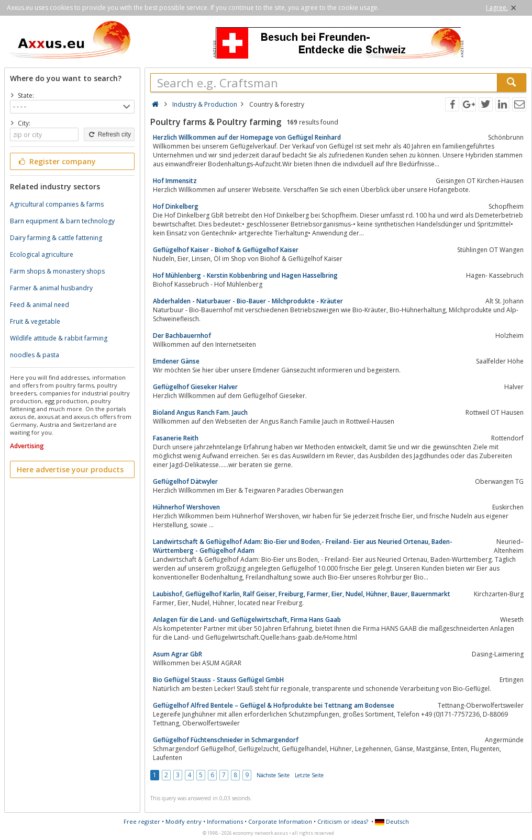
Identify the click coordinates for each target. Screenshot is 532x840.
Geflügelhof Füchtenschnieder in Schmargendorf (225, 739)
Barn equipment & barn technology (62, 221)
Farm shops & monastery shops (57, 271)
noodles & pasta (34, 354)
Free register (142, 821)
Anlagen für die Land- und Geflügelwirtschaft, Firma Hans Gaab (247, 619)
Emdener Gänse (176, 361)
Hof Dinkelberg (175, 206)
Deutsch (392, 821)
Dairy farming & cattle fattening (56, 237)
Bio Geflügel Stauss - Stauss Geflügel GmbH (218, 679)
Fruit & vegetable (35, 321)
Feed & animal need (39, 304)
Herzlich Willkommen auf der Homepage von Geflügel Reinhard (247, 137)
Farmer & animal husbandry (51, 287)
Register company (56, 161)
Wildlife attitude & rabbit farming (58, 338)
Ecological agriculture (41, 254)
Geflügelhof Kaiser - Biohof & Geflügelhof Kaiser (225, 249)
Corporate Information (280, 821)
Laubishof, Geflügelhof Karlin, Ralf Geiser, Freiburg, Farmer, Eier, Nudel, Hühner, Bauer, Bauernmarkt (301, 593)
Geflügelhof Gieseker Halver (195, 386)
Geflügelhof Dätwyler (185, 481)
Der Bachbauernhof (182, 335)
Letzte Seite (309, 775)
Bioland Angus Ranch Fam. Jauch (200, 412)
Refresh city (109, 134)
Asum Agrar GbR (177, 654)
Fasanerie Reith (175, 438)
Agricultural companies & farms (57, 204)
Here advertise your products (70, 469)
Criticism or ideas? (342, 821)
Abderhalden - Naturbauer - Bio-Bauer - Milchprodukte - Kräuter (248, 301)
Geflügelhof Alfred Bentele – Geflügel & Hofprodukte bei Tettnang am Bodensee (273, 705)
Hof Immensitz (175, 180)
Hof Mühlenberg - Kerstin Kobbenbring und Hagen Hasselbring (245, 275)
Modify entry (183, 821)
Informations (225, 821)
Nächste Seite (273, 775)
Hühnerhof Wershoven (186, 507)
